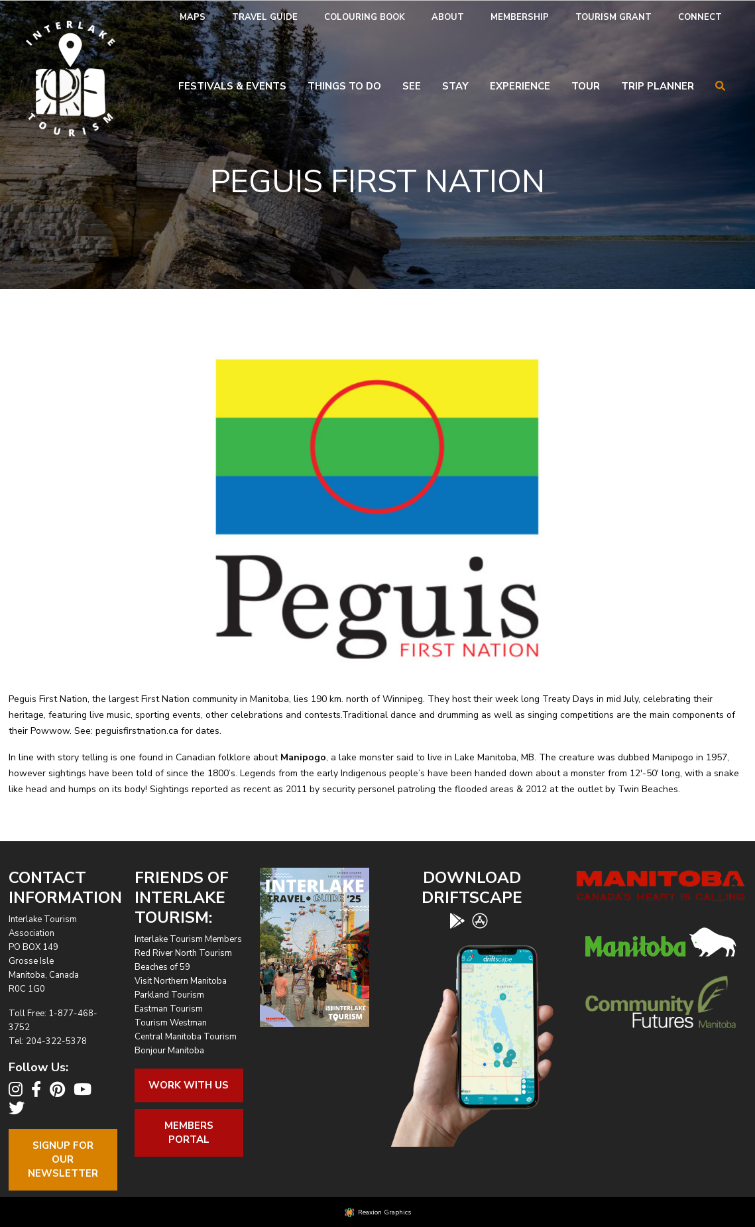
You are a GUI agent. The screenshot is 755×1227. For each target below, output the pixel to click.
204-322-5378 (56, 1041)
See (411, 86)
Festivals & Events (232, 86)
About (448, 17)
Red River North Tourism (183, 953)
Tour (585, 86)
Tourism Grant (613, 17)
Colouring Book (364, 17)
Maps (192, 17)
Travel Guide (265, 17)
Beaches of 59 (162, 967)
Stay (455, 86)
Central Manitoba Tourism (186, 1037)
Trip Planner (657, 86)
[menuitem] (192, 18)
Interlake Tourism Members (188, 939)
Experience (520, 86)
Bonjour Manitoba (169, 1051)
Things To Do (344, 86)
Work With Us (188, 1085)
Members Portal (188, 1132)
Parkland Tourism (169, 995)
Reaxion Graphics (384, 1212)
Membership (520, 17)
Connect (700, 17)
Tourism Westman (171, 1023)
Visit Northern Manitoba (181, 981)
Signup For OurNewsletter (63, 1159)
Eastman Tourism (169, 1009)
